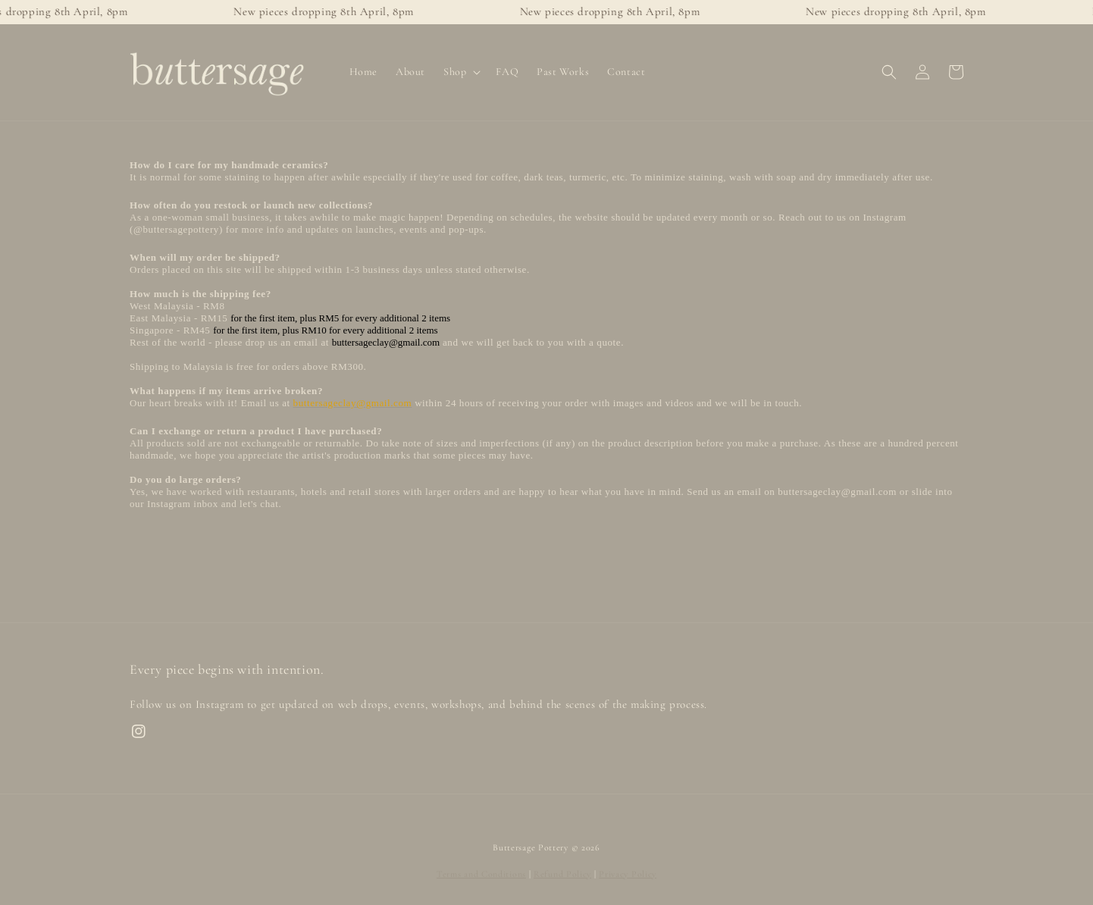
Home (363, 71)
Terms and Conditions (481, 874)
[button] (889, 72)
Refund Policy (562, 874)
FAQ (507, 71)
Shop (454, 71)
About (410, 71)
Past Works (563, 71)
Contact (626, 71)
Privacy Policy (627, 874)
